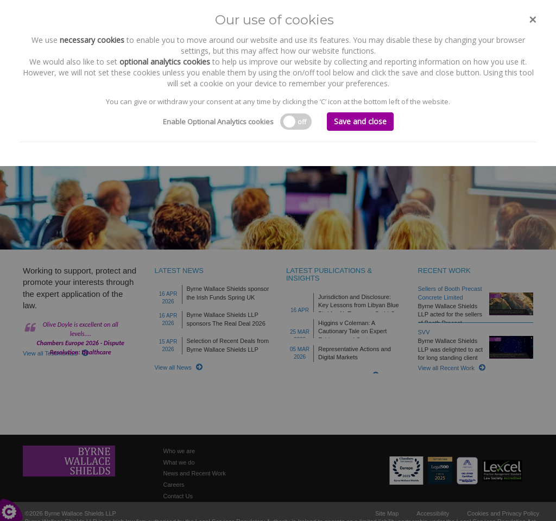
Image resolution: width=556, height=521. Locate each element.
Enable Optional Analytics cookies (218, 121)
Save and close (360, 121)
